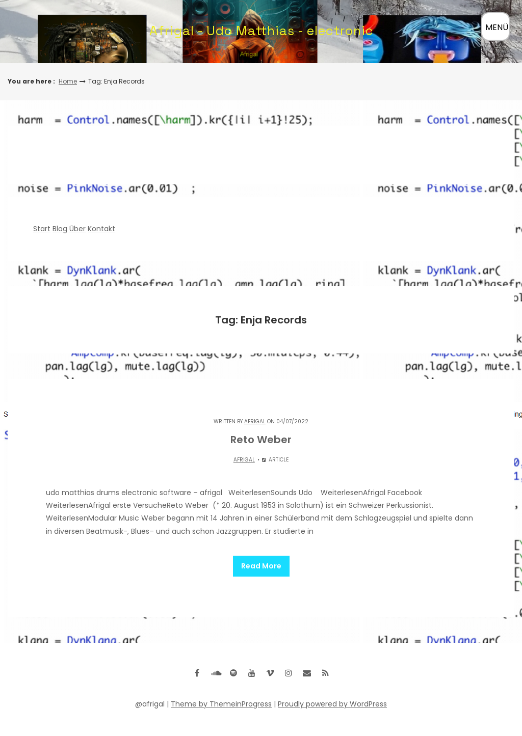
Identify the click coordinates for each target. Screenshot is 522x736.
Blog (60, 229)
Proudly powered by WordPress (332, 704)
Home (68, 81)
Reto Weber (261, 439)
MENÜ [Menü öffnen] (496, 27)
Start (41, 229)
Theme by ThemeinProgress (221, 704)
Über (77, 229)
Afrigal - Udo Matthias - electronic (261, 30)
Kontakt (101, 229)
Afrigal (255, 421)
